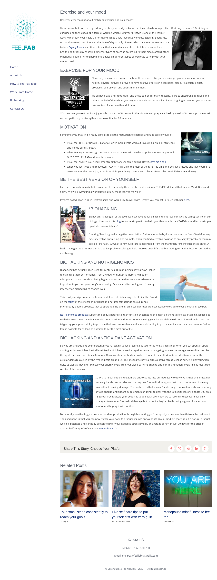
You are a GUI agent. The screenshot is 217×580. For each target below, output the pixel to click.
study (71, 301)
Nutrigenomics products (74, 314)
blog (118, 221)
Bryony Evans (76, 47)
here (186, 200)
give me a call (158, 162)
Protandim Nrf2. (108, 428)
